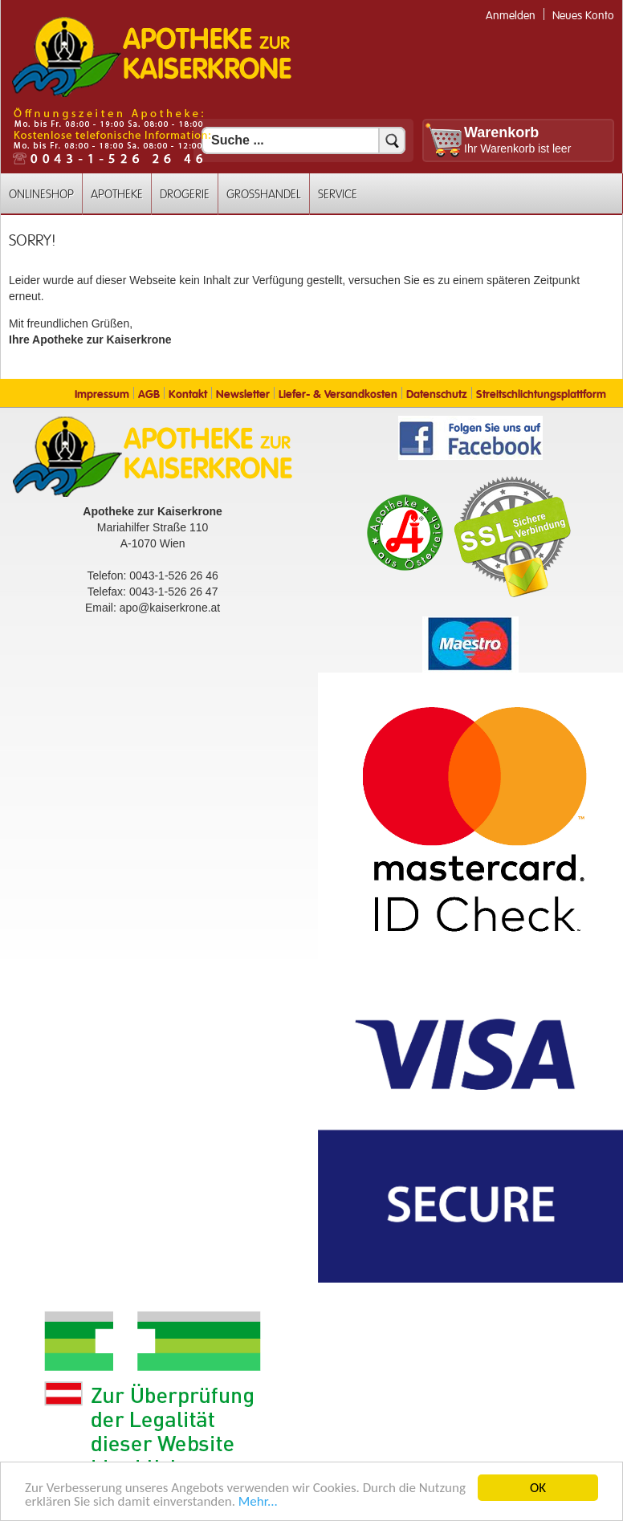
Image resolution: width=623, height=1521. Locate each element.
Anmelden (510, 15)
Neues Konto (583, 15)
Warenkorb (501, 132)
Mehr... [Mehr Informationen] (258, 1503)
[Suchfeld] (303, 140)
